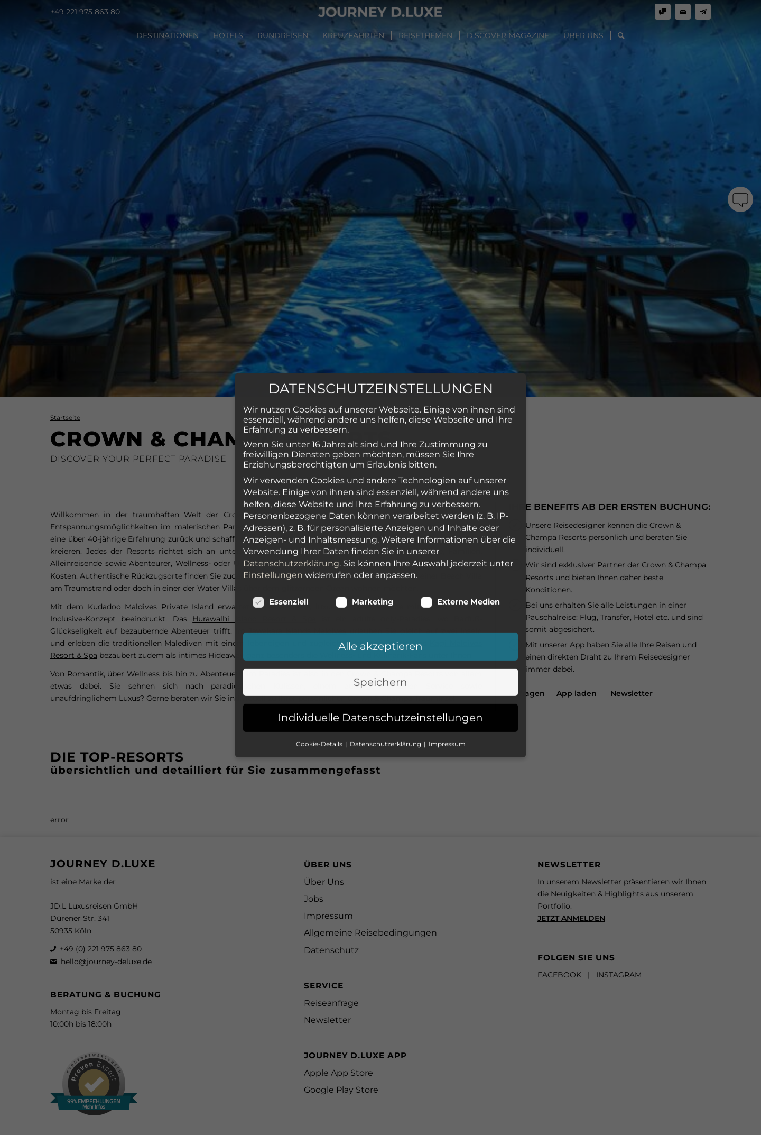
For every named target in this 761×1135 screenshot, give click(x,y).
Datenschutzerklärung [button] (386, 670)
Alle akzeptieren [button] (380, 572)
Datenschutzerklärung (291, 489)
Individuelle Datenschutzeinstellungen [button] (380, 644)
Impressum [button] (447, 670)
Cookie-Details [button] (320, 670)
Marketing (364, 528)
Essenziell (280, 528)
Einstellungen (273, 501)
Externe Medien (460, 528)
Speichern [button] (380, 608)
